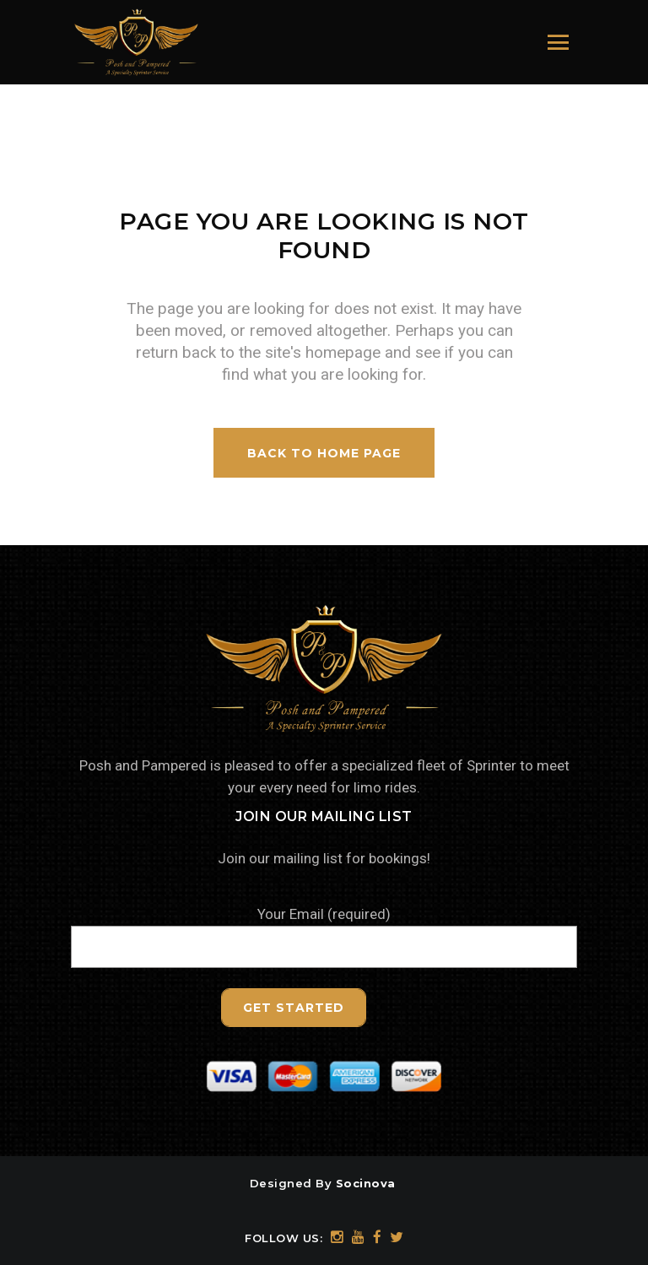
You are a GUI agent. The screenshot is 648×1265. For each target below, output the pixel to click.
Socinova (366, 1183)
